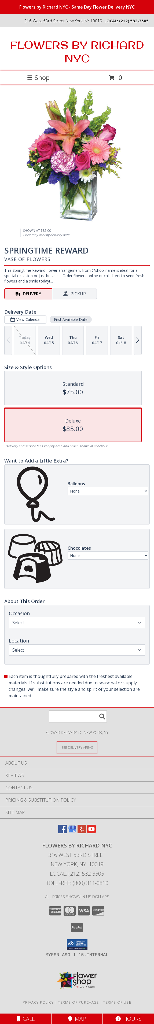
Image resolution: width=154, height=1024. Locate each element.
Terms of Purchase (78, 1002)
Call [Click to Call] (26, 1018)
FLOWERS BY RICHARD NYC (77, 51)
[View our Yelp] (82, 831)
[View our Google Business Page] (72, 831)
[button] (77, 944)
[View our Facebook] (62, 831)
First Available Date (70, 319)
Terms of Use (117, 1002)
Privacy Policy (38, 1002)
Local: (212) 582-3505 (77, 873)
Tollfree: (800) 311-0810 (77, 883)
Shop (38, 77)
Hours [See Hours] (128, 1018)
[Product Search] (78, 716)
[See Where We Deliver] (77, 747)
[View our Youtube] (91, 831)
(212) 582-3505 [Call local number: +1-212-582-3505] (134, 20)
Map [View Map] (77, 1018)
